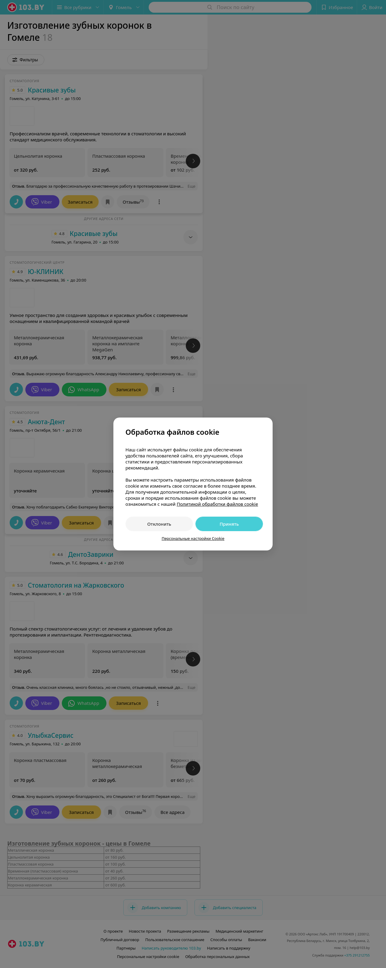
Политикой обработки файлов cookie (217, 504)
